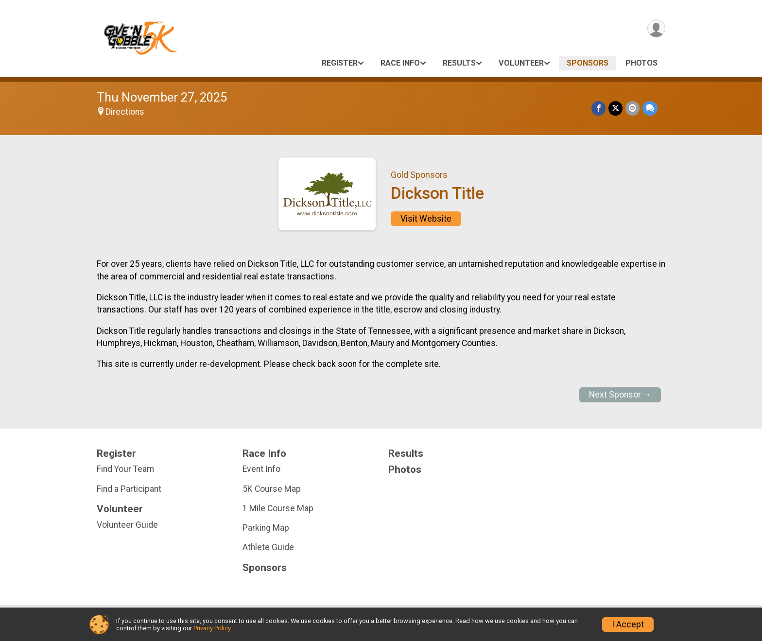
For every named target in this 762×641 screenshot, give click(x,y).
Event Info (261, 469)
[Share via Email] (632, 108)
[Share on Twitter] (615, 108)
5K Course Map (271, 489)
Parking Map (265, 528)
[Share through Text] (650, 108)
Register (340, 63)
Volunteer (521, 63)
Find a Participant (129, 489)
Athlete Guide (268, 547)
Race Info (400, 63)
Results (459, 63)
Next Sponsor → (620, 394)
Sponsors (587, 63)
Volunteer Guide (127, 525)
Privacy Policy (211, 628)
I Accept (628, 624)
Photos (641, 63)
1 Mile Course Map (277, 508)
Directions (124, 112)
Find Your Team (125, 469)
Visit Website (425, 219)
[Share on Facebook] (598, 108)
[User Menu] (656, 28)
